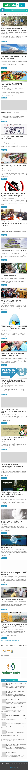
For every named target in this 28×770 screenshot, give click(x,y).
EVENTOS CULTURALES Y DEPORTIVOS (18, 32)
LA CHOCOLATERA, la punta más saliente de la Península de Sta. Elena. (16, 745)
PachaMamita (16, 768)
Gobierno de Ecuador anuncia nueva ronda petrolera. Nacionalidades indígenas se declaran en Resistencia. (13, 195)
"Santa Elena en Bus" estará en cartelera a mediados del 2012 (11, 301)
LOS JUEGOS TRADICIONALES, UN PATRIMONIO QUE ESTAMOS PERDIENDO (16, 714)
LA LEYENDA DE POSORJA (12, 699)
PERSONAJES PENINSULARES (6, 89)
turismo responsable (4, 142)
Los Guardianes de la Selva (10, 112)
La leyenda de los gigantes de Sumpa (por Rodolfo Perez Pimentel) (15, 707)
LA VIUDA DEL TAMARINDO (12, 721)
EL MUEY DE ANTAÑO (11, 752)
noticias (24, 198)
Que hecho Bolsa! (6, 548)
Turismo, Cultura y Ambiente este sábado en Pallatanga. (12, 438)
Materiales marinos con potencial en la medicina (13, 573)
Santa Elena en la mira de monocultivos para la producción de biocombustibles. (13, 466)
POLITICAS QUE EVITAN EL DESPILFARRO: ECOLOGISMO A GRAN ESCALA (13, 411)
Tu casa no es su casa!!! (8, 275)
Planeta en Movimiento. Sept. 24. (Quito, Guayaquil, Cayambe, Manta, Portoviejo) (13, 381)
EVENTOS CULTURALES (6, 32)
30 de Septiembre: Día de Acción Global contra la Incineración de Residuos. (12, 84)
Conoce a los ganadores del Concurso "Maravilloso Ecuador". (13, 57)
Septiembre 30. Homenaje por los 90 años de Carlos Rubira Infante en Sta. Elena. (13, 166)
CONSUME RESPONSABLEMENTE (8, 88)
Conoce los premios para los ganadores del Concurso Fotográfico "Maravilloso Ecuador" (13, 494)
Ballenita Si (12, 767)
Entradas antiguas (15, 640)
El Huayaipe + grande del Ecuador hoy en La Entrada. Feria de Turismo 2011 (14, 327)
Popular (5, 680)
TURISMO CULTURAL (4, 33)
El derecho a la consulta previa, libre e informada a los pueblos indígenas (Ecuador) (14, 626)
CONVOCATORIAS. (5, 524)
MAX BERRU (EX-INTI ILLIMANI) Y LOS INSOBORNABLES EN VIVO (13, 354)
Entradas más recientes (6, 640)
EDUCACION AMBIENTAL (19, 549)
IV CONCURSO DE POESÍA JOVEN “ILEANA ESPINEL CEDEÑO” (11, 522)
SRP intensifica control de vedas (12, 599)
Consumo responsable (19, 88)
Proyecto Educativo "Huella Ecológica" (14, 250)
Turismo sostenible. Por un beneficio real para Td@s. (13, 137)
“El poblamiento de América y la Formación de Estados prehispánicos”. (14, 29)
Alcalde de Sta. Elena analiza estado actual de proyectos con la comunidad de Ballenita (14, 223)
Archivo (13, 680)
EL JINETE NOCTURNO (6, 737)
